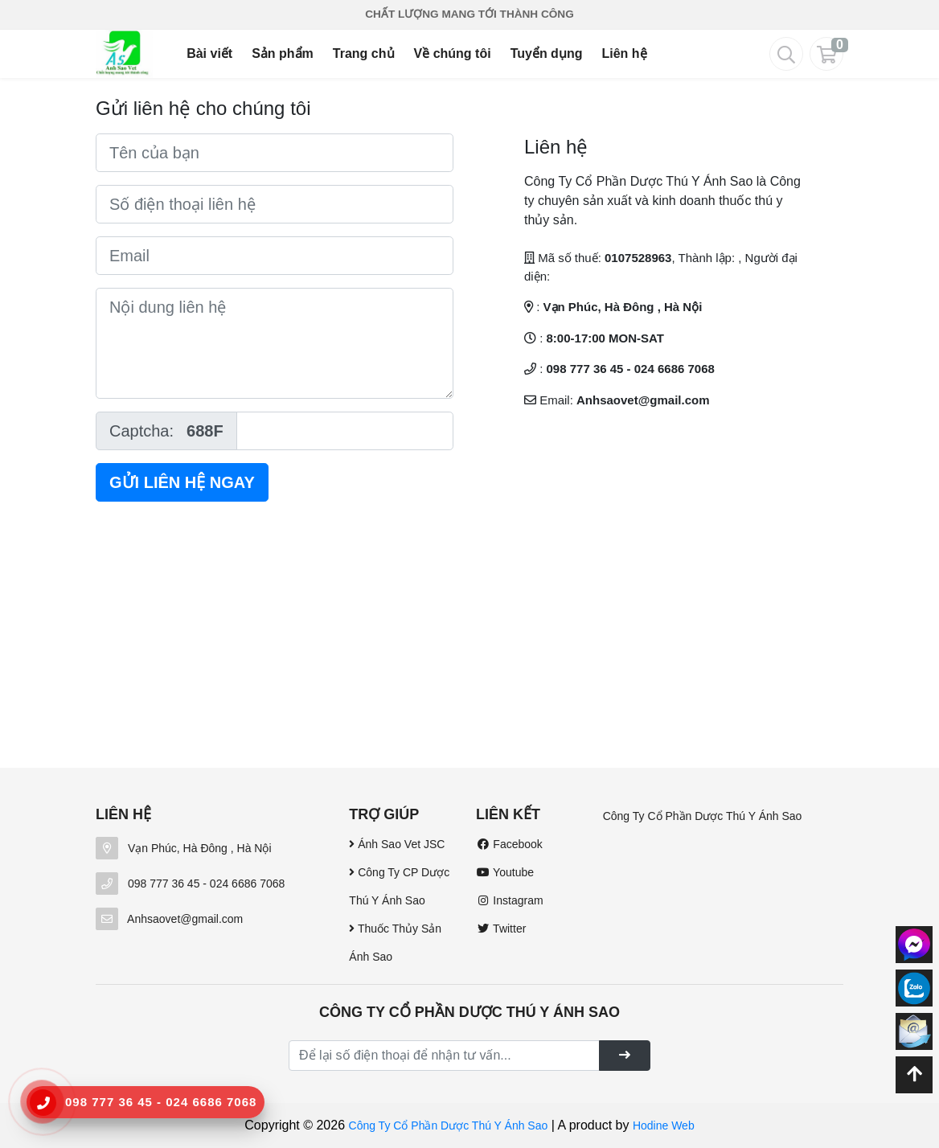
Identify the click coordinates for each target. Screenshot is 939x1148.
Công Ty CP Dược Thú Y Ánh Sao (399, 886)
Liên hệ (623, 53)
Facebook (509, 844)
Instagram (509, 900)
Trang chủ (364, 53)
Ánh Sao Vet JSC (397, 844)
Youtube (505, 872)
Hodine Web (664, 1125)
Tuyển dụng (547, 53)
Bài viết (209, 53)
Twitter (501, 928)
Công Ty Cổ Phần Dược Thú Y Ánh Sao (702, 816)
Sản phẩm (283, 53)
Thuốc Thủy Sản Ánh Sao (395, 942)
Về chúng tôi (452, 53)
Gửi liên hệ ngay (182, 482)
